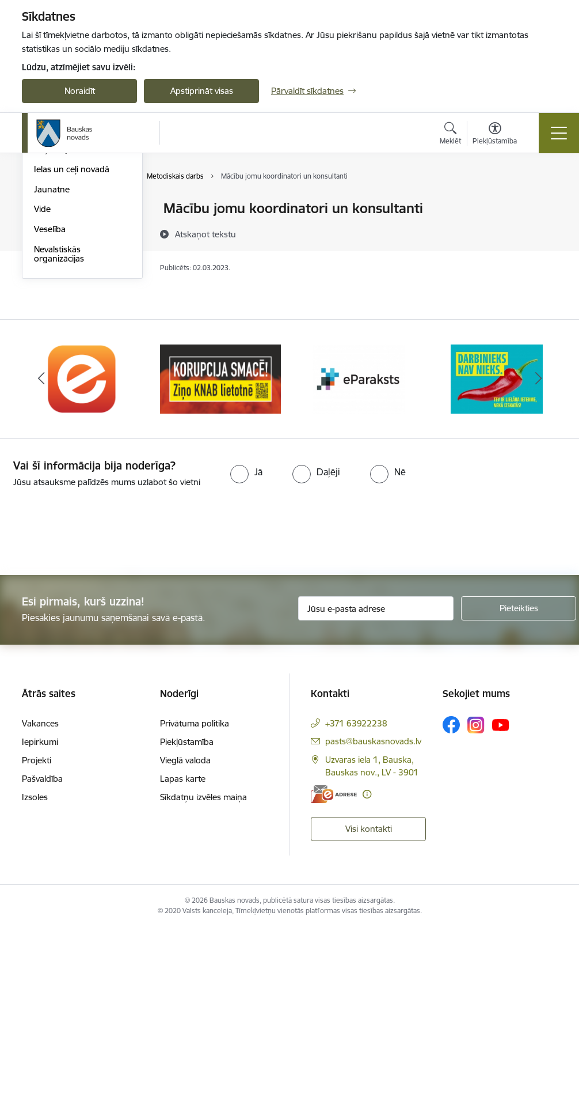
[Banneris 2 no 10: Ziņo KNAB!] (220, 558)
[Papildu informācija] (367, 974)
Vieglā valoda (185, 941)
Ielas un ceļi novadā (71, 349)
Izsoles (35, 977)
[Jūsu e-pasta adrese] (376, 789)
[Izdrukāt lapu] (541, 204)
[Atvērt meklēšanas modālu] (450, 135)
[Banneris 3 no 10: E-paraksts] (359, 558)
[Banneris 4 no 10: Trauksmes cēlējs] (497, 558)
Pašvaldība (42, 959)
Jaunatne (52, 369)
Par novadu (56, 209)
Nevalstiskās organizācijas (59, 434)
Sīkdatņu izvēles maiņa (203, 977)
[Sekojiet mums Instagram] (476, 905)
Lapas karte (182, 959)
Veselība (50, 409)
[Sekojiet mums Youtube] (500, 905)
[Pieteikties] (518, 789)
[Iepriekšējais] (40, 559)
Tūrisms (49, 289)
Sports (46, 269)
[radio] (246, 652)
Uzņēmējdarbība (65, 329)
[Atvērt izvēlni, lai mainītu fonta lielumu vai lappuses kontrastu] (495, 135)
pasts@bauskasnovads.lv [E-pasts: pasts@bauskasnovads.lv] (373, 922)
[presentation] (96, 712)
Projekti (36, 941)
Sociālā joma (58, 309)
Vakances (40, 904)
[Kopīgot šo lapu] (541, 232)
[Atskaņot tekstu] (205, 234)
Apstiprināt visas (201, 90)
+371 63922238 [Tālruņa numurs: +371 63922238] (356, 904)
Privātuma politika (194, 904)
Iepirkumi (40, 922)
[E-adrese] (334, 974)
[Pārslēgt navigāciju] (559, 133)
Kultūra (48, 249)
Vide (42, 389)
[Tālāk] (538, 559)
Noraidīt (79, 90)
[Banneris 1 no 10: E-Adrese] (82, 558)
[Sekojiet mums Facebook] (451, 905)
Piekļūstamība (187, 922)
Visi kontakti (368, 1009)
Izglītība (48, 229)
